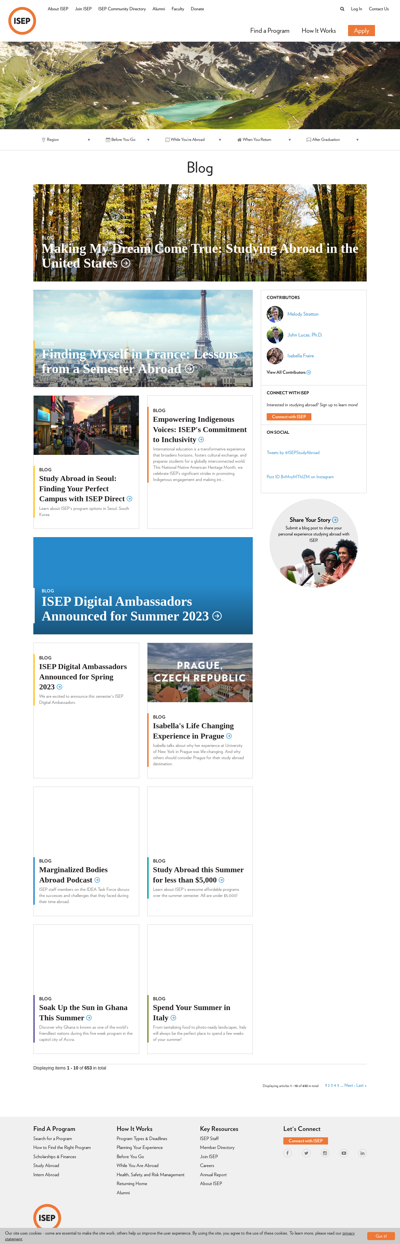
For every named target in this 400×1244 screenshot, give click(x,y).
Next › (349, 1085)
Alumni (158, 8)
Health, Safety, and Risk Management (150, 1174)
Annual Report (213, 1174)
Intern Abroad (46, 1174)
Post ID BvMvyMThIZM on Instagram (300, 476)
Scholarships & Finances (54, 1156)
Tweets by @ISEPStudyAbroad (293, 452)
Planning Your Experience (140, 1147)
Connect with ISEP (289, 416)
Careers (207, 1165)
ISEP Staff (209, 1138)
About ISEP (58, 8)
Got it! (381, 1236)
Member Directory (217, 1147)
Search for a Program (52, 1138)
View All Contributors (289, 372)
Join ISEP (83, 8)
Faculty (178, 8)
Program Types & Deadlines (142, 1138)
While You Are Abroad (138, 1165)
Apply (361, 30)
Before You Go (130, 1156)
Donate (197, 8)
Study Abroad (46, 1165)
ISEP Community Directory (122, 8)
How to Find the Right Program (62, 1147)
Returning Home (132, 1183)
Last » (361, 1085)
